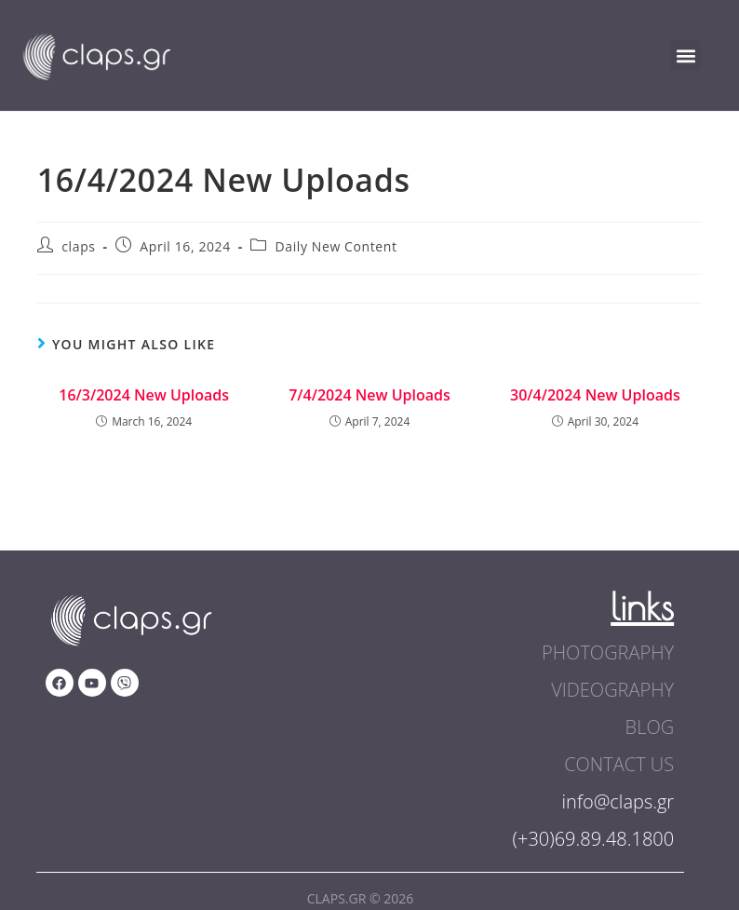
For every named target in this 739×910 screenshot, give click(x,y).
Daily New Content (336, 246)
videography (612, 689)
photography (608, 652)
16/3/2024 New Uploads (144, 395)
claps (78, 246)
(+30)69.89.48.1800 (594, 838)
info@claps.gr (618, 801)
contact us (619, 764)
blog (650, 727)
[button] (685, 55)
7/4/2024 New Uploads (369, 395)
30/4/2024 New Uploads (595, 395)
